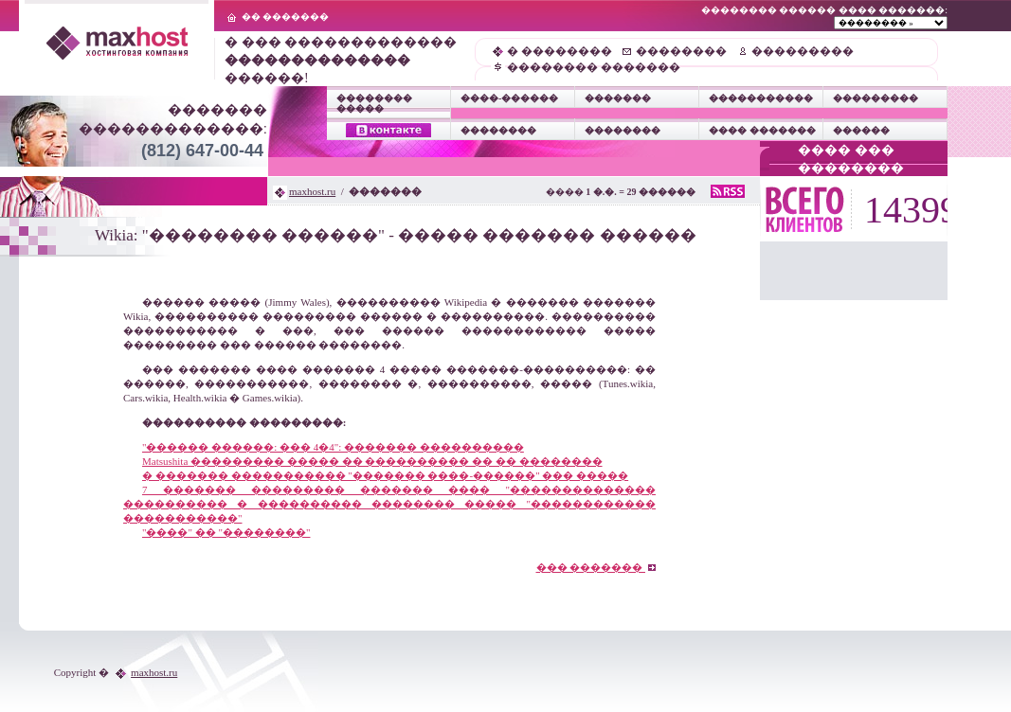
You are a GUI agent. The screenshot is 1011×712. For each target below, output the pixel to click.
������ (861, 130)
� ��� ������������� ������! (341, 60)
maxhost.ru (312, 191)
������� (618, 98)
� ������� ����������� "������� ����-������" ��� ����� (385, 475)
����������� (761, 98)
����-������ (509, 98)
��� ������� (596, 567)
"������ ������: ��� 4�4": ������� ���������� (333, 447)
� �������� (559, 51)
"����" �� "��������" (226, 532)
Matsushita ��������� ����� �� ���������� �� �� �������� (372, 461)
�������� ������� (593, 67)
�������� (681, 51)
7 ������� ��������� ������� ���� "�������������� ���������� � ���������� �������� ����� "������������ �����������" (389, 504)
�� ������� (286, 16)
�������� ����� (374, 103)
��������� (802, 51)
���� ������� (762, 130)
